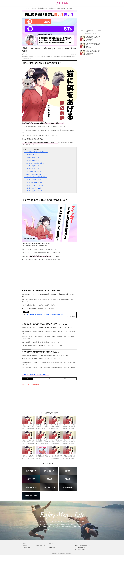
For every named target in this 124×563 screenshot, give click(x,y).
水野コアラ (24, 54)
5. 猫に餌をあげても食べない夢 (34, 190)
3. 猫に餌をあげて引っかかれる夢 (35, 185)
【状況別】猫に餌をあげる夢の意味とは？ (35, 177)
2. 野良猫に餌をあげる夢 (32, 157)
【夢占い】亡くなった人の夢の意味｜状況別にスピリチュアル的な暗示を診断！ (93, 52)
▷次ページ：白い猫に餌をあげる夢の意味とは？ (35, 374)
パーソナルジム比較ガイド (81, 549)
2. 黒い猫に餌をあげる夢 (32, 168)
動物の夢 (34, 8)
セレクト (51, 549)
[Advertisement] (35, 397)
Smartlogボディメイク (80, 547)
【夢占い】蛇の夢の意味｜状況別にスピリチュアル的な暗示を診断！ (93, 45)
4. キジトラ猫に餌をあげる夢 (33, 174)
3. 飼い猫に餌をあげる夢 (32, 160)
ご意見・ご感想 (26, 547)
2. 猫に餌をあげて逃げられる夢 (34, 182)
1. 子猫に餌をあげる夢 (32, 154)
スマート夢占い (26, 8)
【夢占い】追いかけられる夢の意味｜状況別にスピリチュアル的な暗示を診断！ (93, 38)
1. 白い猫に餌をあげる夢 (32, 166)
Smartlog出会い (52, 547)
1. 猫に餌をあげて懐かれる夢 (33, 179)
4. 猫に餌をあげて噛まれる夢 (33, 188)
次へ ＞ (66, 378)
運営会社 (25, 545)
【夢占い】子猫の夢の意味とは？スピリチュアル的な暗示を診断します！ (45, 314)
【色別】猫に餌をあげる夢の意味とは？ (34, 163)
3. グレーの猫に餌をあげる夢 (33, 171)
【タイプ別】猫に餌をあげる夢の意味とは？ (36, 152)
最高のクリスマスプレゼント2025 (82, 545)
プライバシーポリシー (40, 545)
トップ (50, 545)
